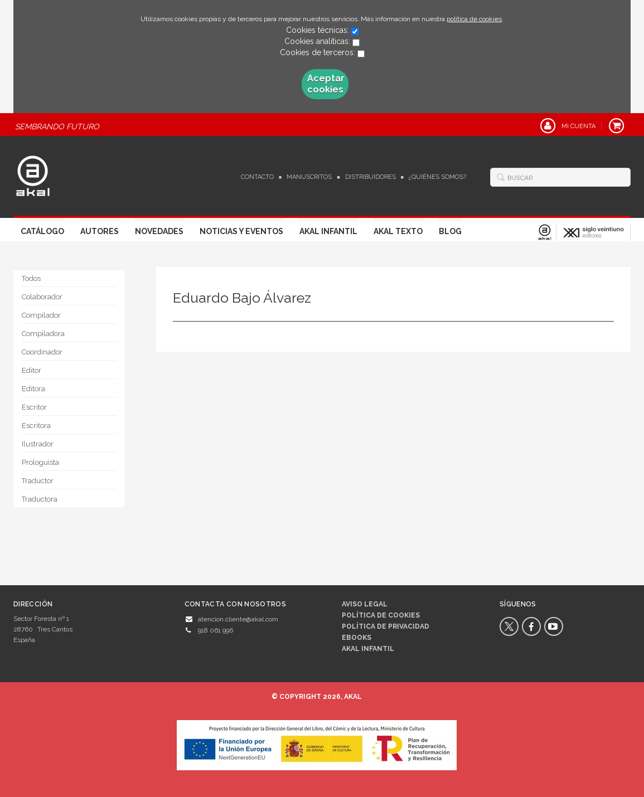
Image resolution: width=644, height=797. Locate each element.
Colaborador (42, 297)
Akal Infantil (328, 231)
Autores (99, 231)
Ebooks (356, 638)
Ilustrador (38, 444)
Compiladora (43, 333)
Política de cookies (381, 615)
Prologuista (40, 462)
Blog (450, 231)
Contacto (257, 177)
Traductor (38, 481)
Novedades (159, 231)
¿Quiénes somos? (437, 177)
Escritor (34, 407)
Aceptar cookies (326, 84)
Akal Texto (398, 231)
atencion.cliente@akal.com (238, 619)
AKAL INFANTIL (368, 649)
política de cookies (474, 19)
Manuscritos (309, 177)
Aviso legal (365, 604)
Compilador (41, 315)
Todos (31, 278)
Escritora (36, 425)
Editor (31, 370)
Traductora (39, 499)
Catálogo (42, 231)
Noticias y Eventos (241, 231)
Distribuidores (370, 177)
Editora (33, 389)
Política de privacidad (385, 626)
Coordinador (42, 352)
